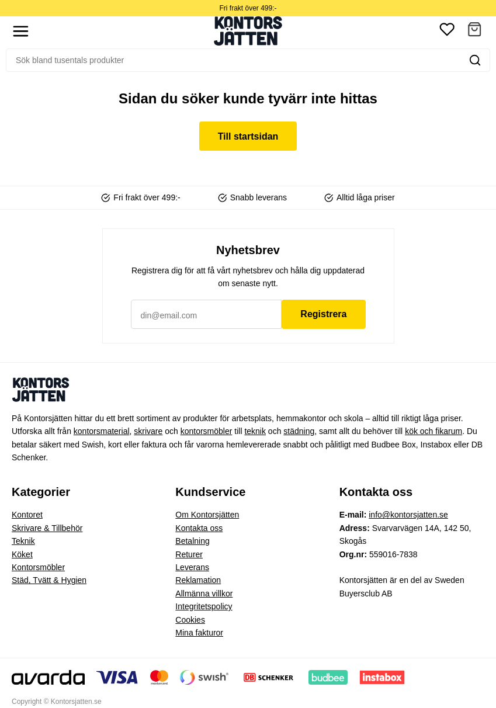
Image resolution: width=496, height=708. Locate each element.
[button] (474, 31)
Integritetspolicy (203, 606)
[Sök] (233, 60)
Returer (189, 554)
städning (298, 431)
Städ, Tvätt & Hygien (49, 580)
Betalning (192, 541)
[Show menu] (21, 31)
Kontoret (27, 514)
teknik (255, 431)
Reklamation (198, 580)
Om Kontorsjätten (207, 514)
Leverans (192, 567)
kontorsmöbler (207, 431)
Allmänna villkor (204, 593)
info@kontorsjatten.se (408, 514)
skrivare (148, 431)
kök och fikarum (433, 431)
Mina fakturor (199, 632)
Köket (22, 554)
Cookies (190, 619)
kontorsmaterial (102, 431)
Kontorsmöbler (38, 567)
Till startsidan (248, 136)
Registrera (323, 314)
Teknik (23, 541)
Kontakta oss (199, 528)
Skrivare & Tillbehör (47, 528)
